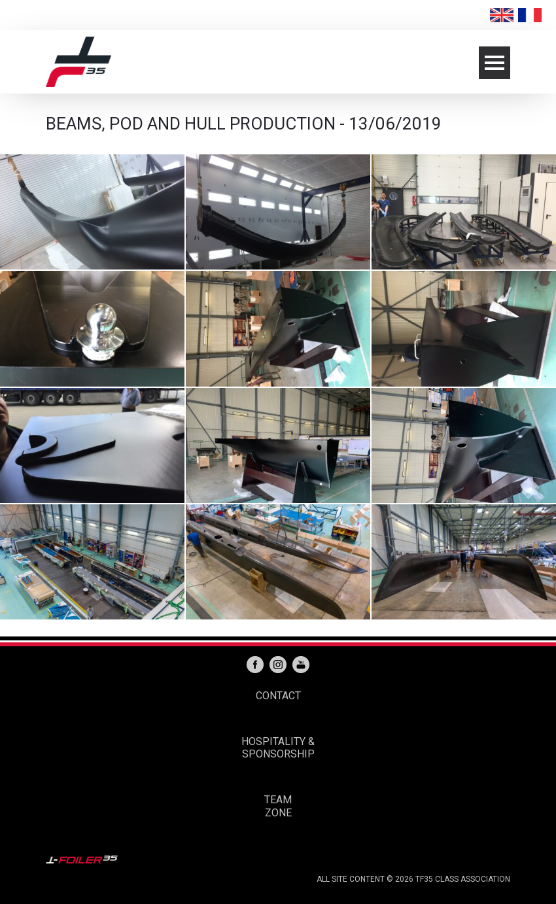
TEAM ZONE (278, 806)
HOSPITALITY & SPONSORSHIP (278, 748)
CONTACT (278, 695)
